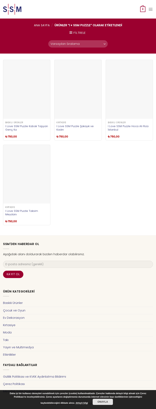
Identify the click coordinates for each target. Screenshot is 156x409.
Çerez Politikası (14, 384)
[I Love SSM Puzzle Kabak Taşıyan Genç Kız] (26, 89)
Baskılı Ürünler (13, 303)
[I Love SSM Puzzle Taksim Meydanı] (26, 174)
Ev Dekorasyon (14, 318)
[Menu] (150, 9)
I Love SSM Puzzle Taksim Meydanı (21, 212)
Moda (7, 332)
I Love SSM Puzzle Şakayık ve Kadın (75, 127)
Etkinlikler (9, 355)
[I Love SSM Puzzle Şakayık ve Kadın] (77, 89)
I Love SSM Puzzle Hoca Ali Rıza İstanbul (128, 127)
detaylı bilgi (82, 403)
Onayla (103, 401)
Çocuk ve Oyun (14, 310)
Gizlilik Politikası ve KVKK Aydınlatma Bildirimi (34, 377)
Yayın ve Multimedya (18, 347)
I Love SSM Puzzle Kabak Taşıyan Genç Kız (26, 127)
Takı (6, 340)
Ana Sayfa (42, 25)
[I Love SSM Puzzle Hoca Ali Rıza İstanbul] (129, 89)
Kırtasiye (9, 325)
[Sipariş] (78, 43)
